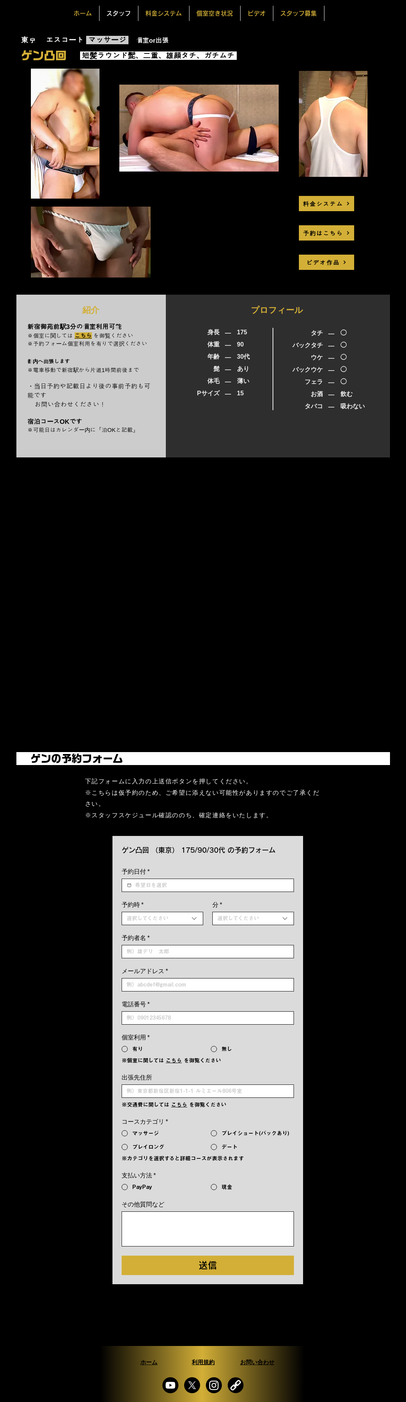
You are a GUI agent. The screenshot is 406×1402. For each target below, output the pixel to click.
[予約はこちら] (326, 233)
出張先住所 (137, 1077)
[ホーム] (149, 1362)
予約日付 (136, 872)
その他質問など (143, 1204)
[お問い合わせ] (257, 1362)
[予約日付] (129, 885)
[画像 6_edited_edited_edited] (236, 1385)
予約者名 (136, 938)
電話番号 (136, 1004)
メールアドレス (145, 971)
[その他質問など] (208, 1229)
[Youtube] (170, 1385)
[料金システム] (326, 203)
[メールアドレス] (205, 985)
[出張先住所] (205, 1091)
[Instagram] (214, 1385)
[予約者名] (205, 951)
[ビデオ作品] (326, 262)
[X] (192, 1385)
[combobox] (162, 918)
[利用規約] (203, 1362)
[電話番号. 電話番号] (205, 1018)
